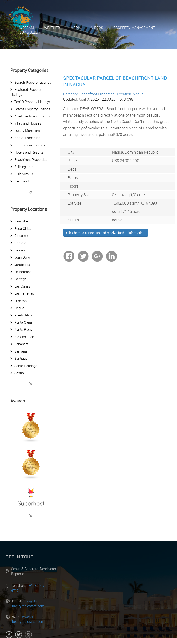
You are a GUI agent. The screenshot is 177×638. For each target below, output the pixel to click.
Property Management (134, 27)
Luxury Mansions (27, 130)
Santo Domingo (25, 365)
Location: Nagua (130, 94)
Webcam (26, 27)
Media (76, 27)
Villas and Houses (27, 123)
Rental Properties (27, 137)
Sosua (19, 372)
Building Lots (23, 166)
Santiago (20, 358)
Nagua (19, 307)
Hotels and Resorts (29, 152)
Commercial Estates (29, 145)
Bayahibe (21, 221)
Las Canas (22, 286)
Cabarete (21, 235)
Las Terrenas (24, 293)
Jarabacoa (22, 264)
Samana (20, 351)
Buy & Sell (28, 32)
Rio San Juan (24, 336)
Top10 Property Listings (32, 101)
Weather (52, 27)
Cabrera (20, 242)
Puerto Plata (23, 315)
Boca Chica (22, 228)
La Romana (23, 271)
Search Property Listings (32, 82)
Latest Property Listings (32, 109)
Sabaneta (21, 344)
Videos (97, 27)
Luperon (20, 300)
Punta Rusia (23, 329)
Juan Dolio (22, 257)
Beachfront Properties (30, 159)
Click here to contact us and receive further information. (105, 233)
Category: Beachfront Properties (88, 94)
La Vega (20, 278)
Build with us (23, 173)
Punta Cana (23, 322)
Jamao (19, 250)
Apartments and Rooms (32, 116)
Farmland (21, 181)
